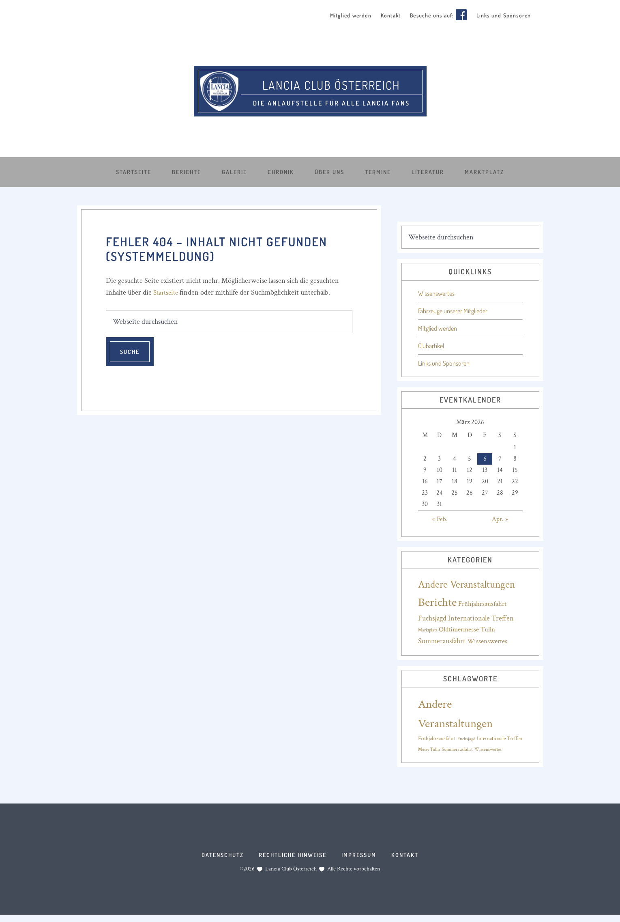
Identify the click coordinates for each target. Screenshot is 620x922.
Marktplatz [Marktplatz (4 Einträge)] (427, 629)
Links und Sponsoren (444, 362)
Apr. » (500, 518)
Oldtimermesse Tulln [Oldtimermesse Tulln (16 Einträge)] (467, 628)
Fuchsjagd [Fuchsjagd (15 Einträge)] (466, 738)
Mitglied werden (437, 327)
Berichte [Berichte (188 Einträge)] (437, 601)
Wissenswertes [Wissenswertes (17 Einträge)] (487, 640)
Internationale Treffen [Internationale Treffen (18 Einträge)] (499, 737)
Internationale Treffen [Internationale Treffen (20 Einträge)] (481, 617)
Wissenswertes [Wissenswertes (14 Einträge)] (488, 749)
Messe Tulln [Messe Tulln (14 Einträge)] (429, 749)
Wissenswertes (436, 293)
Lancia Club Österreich (331, 82)
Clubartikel (431, 345)
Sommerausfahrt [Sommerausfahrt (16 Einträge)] (457, 748)
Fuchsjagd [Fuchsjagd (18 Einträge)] (432, 617)
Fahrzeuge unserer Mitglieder (452, 310)
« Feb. (440, 518)
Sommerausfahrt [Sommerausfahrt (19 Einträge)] (442, 640)
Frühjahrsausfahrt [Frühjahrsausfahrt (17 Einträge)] (482, 603)
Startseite (167, 291)
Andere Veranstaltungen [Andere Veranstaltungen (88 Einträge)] (466, 583)
